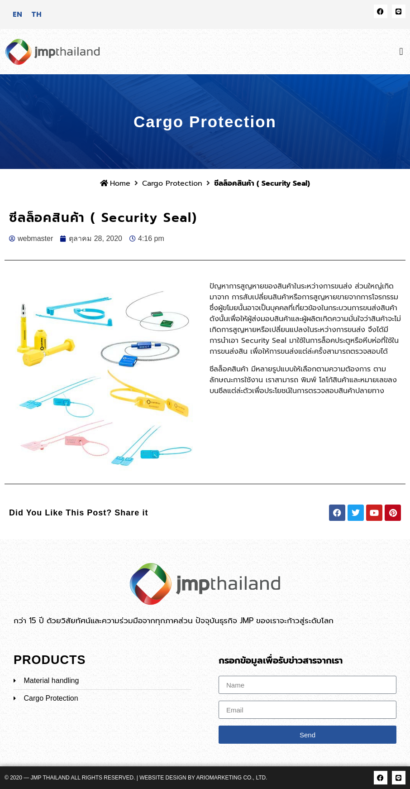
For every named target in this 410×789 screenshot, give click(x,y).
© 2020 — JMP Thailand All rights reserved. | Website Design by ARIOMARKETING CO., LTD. (136, 778)
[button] (401, 51)
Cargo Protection (172, 183)
